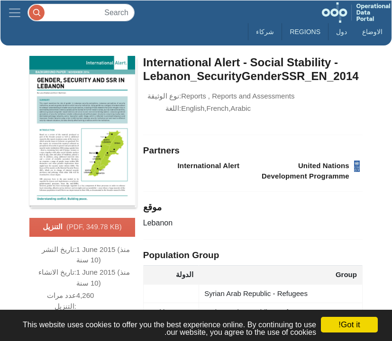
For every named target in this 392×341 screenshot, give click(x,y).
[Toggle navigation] (14, 12)
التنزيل (82, 227)
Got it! (349, 324)
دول (341, 32)
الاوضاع (372, 32)
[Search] (81, 12)
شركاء (265, 32)
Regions (305, 32)
